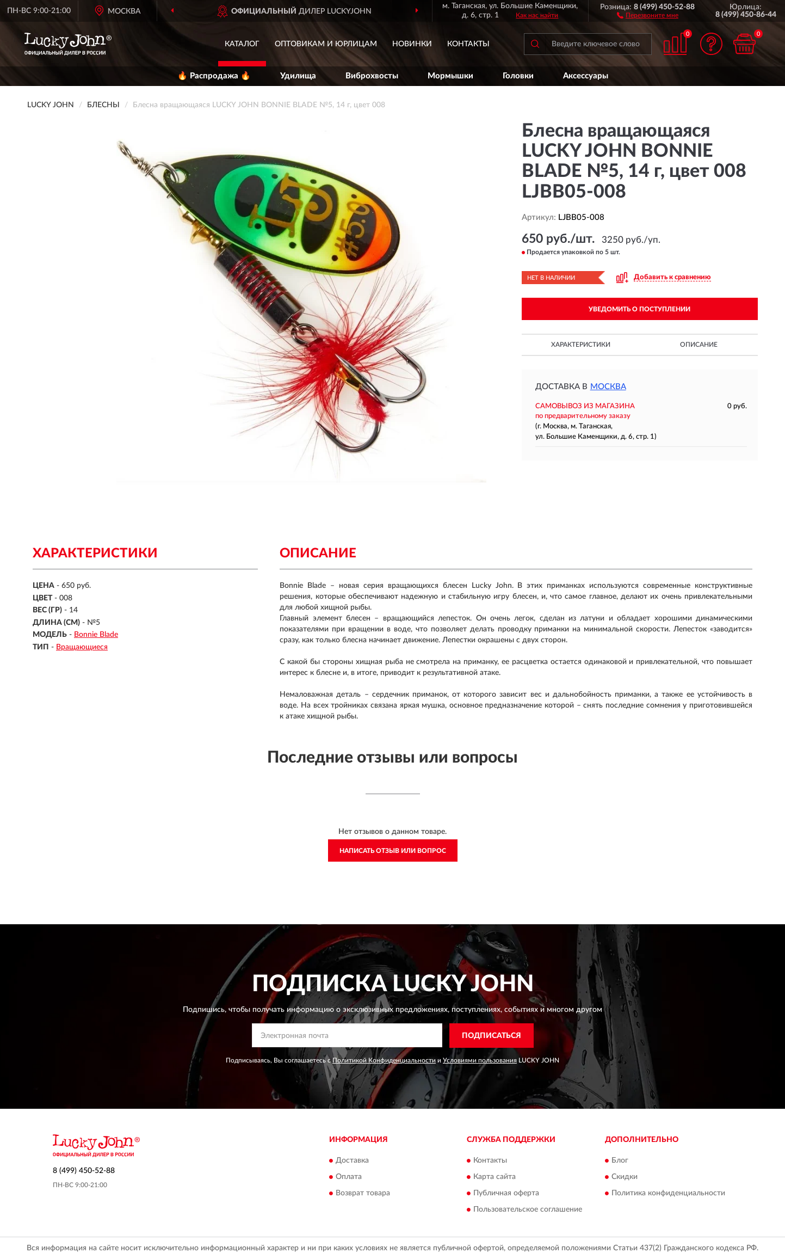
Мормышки (450, 76)
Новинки (412, 44)
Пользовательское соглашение (527, 1210)
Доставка (352, 1161)
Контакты (468, 44)
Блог (619, 1161)
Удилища (298, 76)
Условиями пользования (480, 1060)
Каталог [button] (242, 44)
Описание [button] (699, 344)
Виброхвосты (371, 76)
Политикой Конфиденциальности (384, 1060)
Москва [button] (608, 387)
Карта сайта (494, 1177)
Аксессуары (585, 76)
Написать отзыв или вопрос (392, 850)
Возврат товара (363, 1193)
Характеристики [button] (580, 344)
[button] (647, 14)
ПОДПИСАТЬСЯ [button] (491, 1036)
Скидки (624, 1177)
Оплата (349, 1177)
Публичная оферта (506, 1193)
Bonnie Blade (96, 634)
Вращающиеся (82, 647)
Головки (518, 76)
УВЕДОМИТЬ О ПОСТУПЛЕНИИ (639, 309)
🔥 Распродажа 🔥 (214, 76)
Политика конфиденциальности (668, 1193)
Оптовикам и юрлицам (326, 44)
